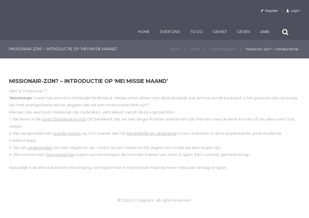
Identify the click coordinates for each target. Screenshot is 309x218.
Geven (243, 31)
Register (271, 10)
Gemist (220, 31)
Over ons (170, 31)
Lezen (195, 49)
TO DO (196, 31)
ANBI (264, 31)
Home (144, 31)
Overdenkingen (222, 49)
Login (295, 10)
